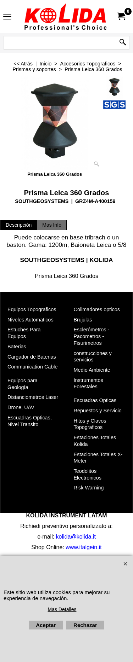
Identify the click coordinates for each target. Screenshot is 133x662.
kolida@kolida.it (76, 537)
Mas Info (51, 225)
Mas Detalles (62, 609)
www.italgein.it (83, 547)
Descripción (19, 225)
